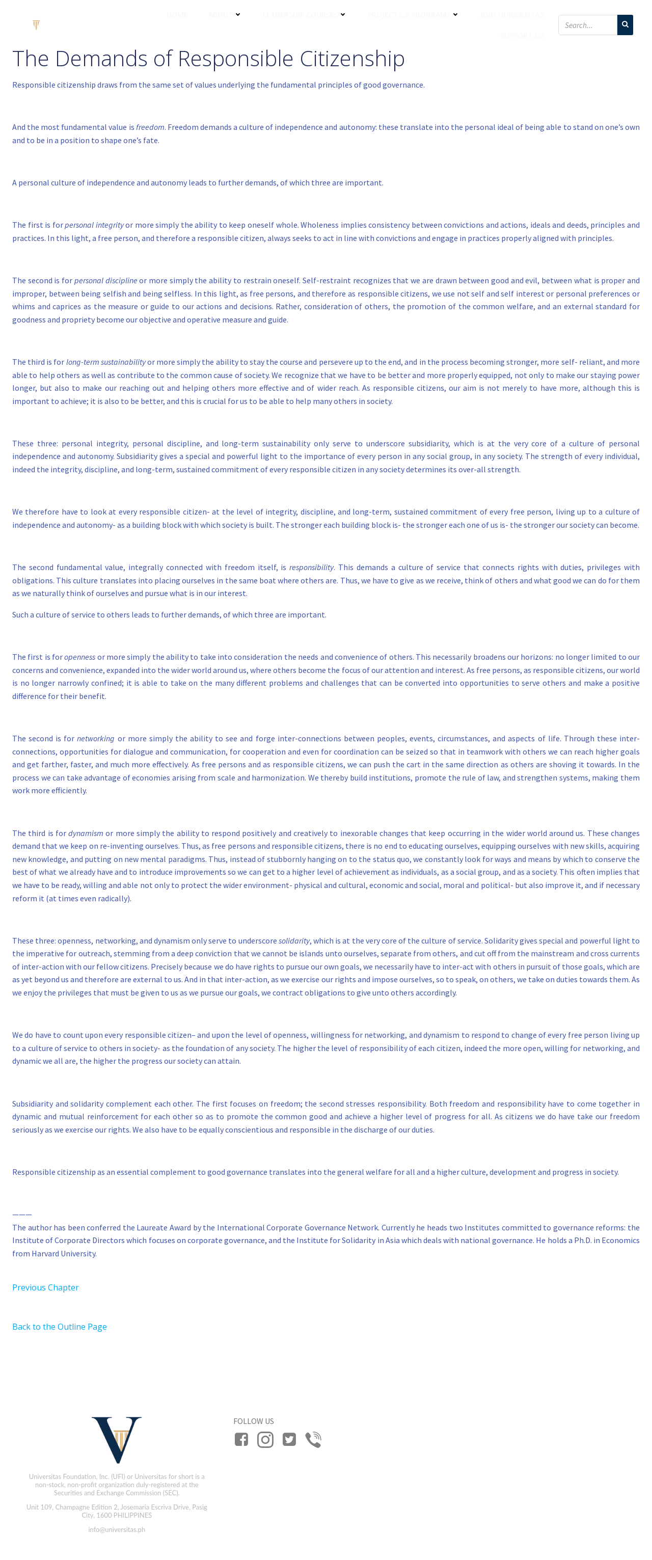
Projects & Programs (414, 14)
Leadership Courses (305, 14)
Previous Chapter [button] (45, 1287)
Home (177, 14)
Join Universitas (512, 14)
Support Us (522, 35)
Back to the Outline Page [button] (59, 1326)
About (225, 14)
